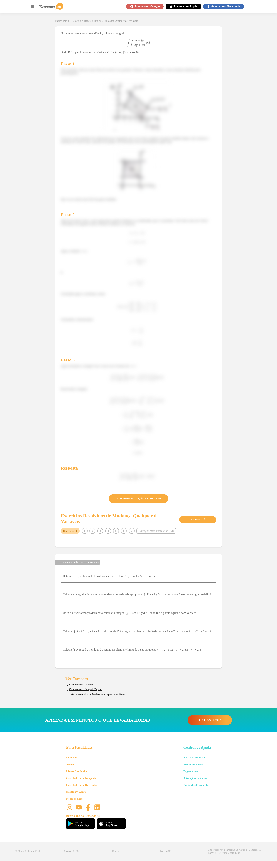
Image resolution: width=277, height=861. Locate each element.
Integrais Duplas (92, 20)
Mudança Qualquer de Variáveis (121, 20)
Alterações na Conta (195, 778)
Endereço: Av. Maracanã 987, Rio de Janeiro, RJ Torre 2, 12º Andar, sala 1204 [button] (235, 851)
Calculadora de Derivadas (81, 785)
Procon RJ (165, 851)
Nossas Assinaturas (194, 757)
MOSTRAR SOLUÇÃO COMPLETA (138, 498)
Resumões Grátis (76, 791)
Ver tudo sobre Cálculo (81, 684)
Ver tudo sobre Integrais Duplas (85, 689)
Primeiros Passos (193, 764)
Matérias (71, 757)
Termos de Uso (72, 851)
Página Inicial (62, 20)
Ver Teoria (197, 519)
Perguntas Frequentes (196, 785)
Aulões (70, 764)
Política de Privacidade (28, 851)
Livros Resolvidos (76, 771)
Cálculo (77, 20)
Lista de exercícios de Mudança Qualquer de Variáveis (97, 694)
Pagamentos (190, 771)
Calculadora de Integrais (81, 778)
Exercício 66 (70, 530)
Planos (115, 851)
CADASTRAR (210, 720)
